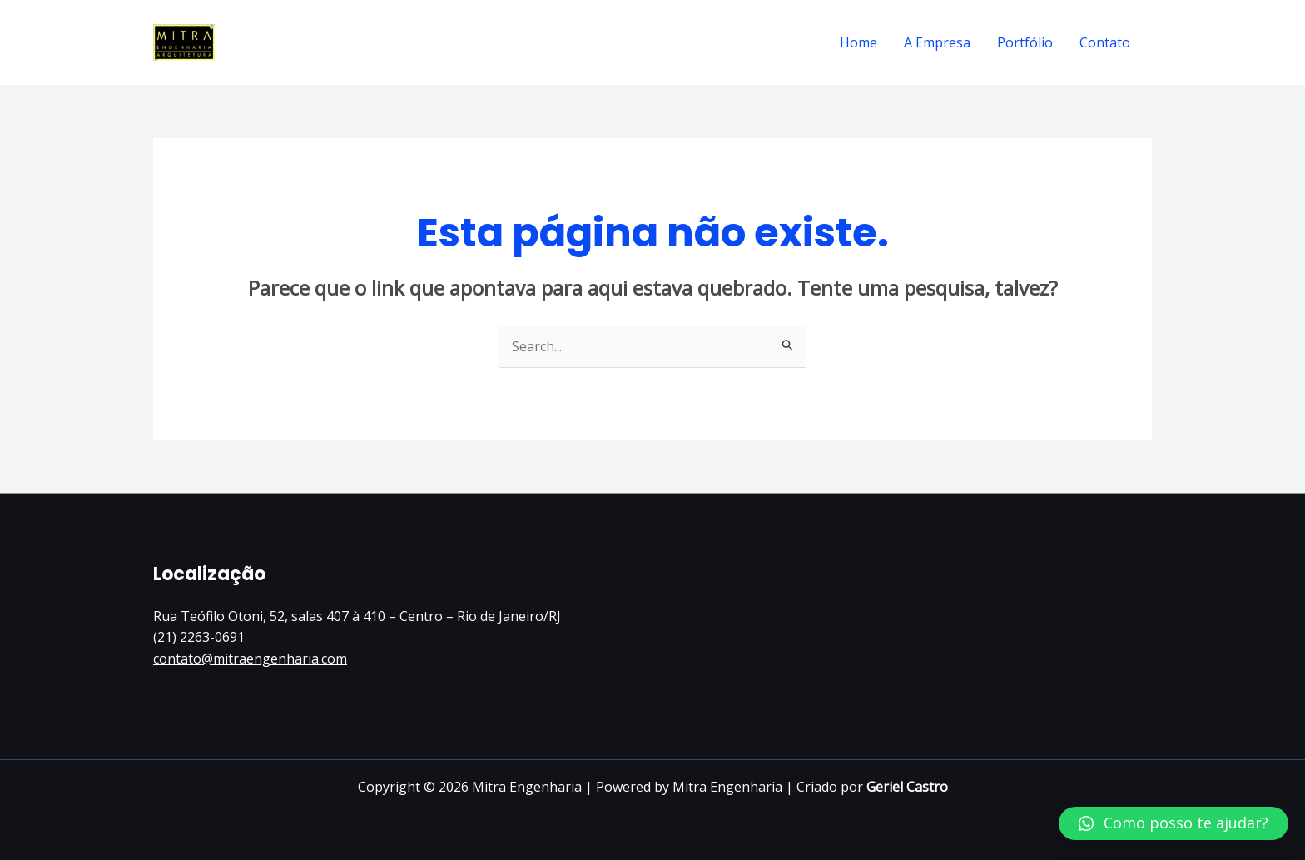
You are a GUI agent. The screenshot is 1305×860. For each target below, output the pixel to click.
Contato (1104, 42)
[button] (1173, 823)
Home (858, 42)
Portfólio (1025, 42)
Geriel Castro (907, 787)
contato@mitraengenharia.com (250, 658)
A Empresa (937, 42)
